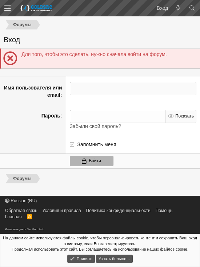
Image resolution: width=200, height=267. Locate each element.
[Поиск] (192, 8)
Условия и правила (61, 210)
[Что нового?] (178, 8)
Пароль (50, 116)
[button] (7, 8)
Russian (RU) (21, 200)
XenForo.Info (35, 229)
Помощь (164, 210)
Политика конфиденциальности (118, 210)
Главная (13, 216)
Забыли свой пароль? (95, 126)
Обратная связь (21, 210)
